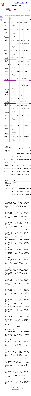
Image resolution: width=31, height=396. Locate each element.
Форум (1, 19)
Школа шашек (20, 387)
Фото (1, 20)
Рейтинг (1, 17)
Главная (1, 15)
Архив (1, 16)
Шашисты (12, 387)
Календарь (1, 18)
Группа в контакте (2, 21)
